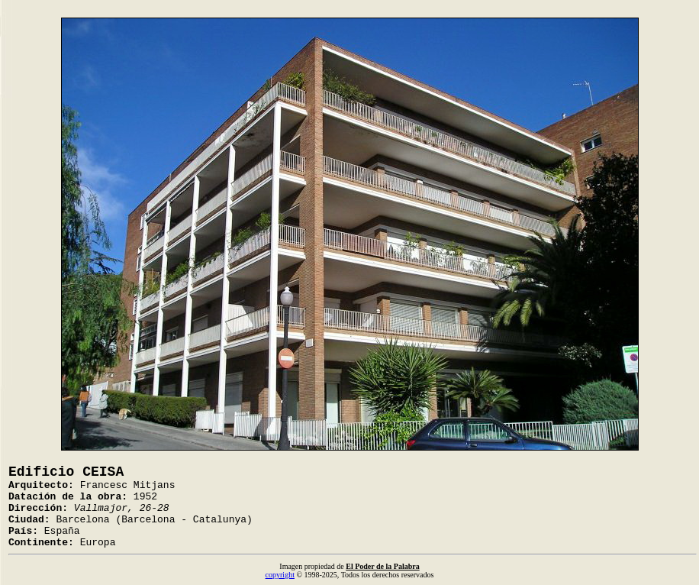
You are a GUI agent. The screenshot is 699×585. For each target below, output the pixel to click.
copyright (280, 574)
